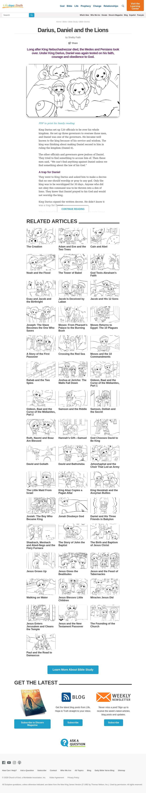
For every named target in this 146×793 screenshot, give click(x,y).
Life (76, 6)
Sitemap (121, 770)
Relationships (111, 6)
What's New (84, 15)
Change (97, 6)
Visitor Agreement (56, 777)
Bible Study (73, 22)
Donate (104, 15)
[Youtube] (9, 762)
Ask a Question (27, 770)
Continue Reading (73, 209)
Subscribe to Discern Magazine (32, 723)
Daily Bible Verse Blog (104, 770)
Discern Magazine (116, 15)
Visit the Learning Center (135, 6)
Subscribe (72, 722)
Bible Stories (84, 22)
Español (132, 15)
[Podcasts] (20, 762)
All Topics (79, 770)
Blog (126, 15)
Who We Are (95, 15)
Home (58, 22)
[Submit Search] (31, 15)
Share (73, 43)
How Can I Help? (9, 770)
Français (140, 15)
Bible (69, 6)
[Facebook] (4, 762)
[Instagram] (15, 762)
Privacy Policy (73, 777)
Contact (53, 770)
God (62, 6)
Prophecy (86, 6)
